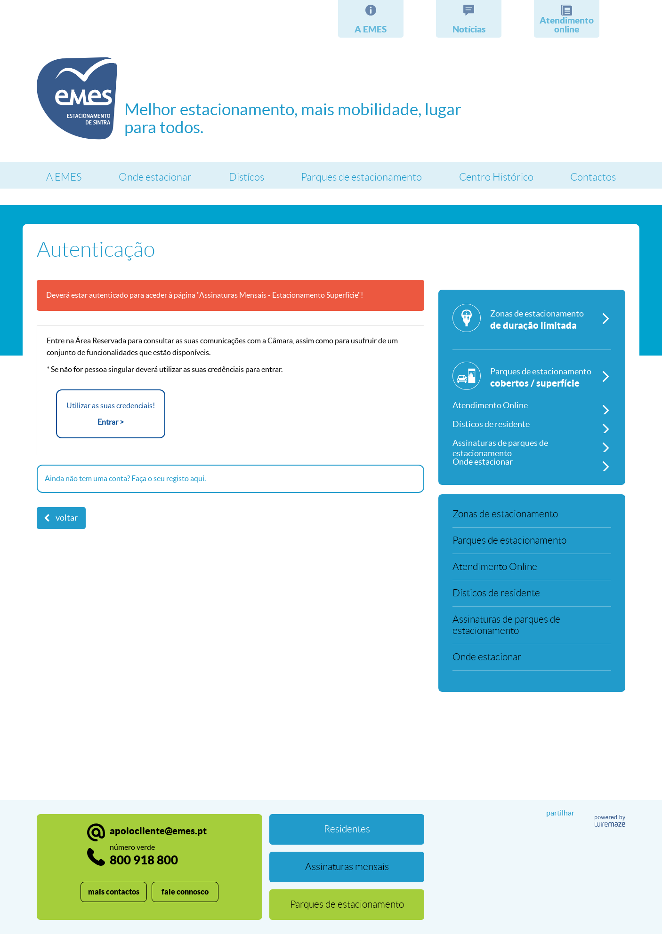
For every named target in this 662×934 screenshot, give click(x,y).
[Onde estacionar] (531, 461)
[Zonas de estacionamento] (531, 327)
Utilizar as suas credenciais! (110, 414)
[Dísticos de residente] (531, 423)
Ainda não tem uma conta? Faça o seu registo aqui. (125, 478)
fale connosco (185, 891)
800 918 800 (144, 855)
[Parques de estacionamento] (531, 379)
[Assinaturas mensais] (346, 867)
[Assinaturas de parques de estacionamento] (531, 442)
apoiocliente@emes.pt (158, 830)
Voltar (67, 517)
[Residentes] (346, 829)
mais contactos (113, 891)
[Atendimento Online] (531, 405)
